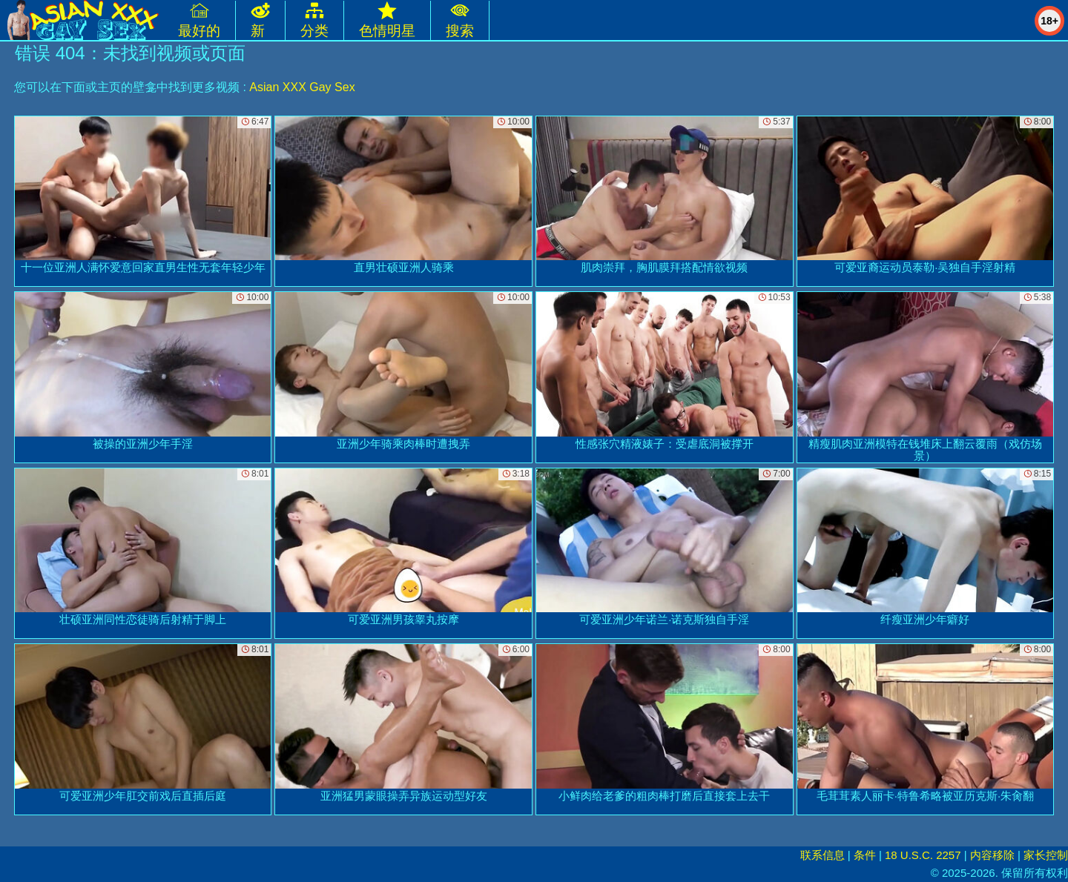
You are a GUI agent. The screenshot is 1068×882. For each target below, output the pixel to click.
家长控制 (1046, 855)
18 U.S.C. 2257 (923, 855)
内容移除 (992, 855)
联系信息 (822, 855)
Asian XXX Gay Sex (302, 87)
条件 (865, 855)
